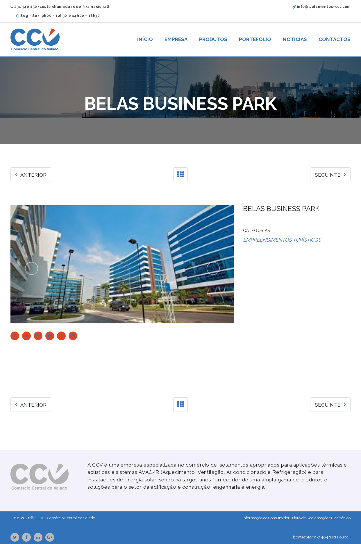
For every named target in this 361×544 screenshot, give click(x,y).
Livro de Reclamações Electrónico (321, 518)
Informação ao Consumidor (266, 518)
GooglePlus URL (49, 537)
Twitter (15, 537)
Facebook (26, 537)
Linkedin (38, 537)
